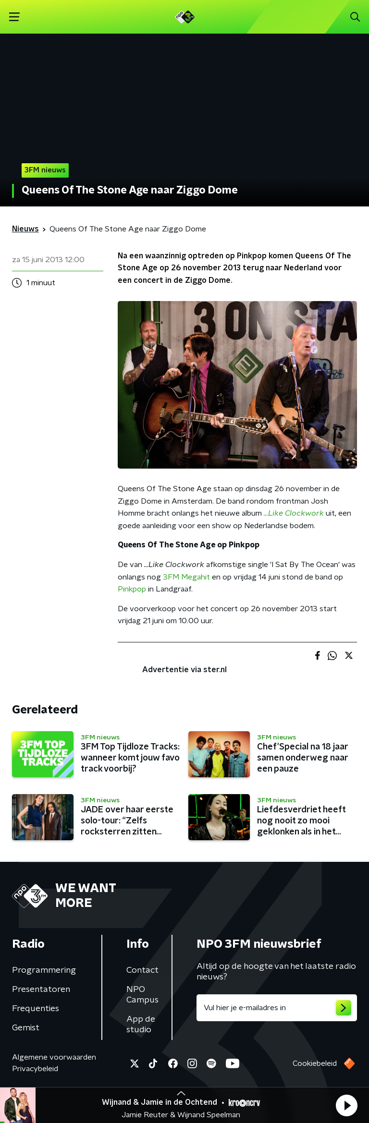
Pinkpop (132, 589)
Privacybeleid (35, 1069)
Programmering (44, 970)
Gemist (25, 1028)
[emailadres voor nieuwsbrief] (277, 1007)
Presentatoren (41, 989)
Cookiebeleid (315, 1063)
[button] (346, 1105)
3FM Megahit (186, 577)
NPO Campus (142, 994)
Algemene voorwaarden (54, 1057)
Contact (142, 970)
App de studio (140, 1024)
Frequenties (35, 1008)
